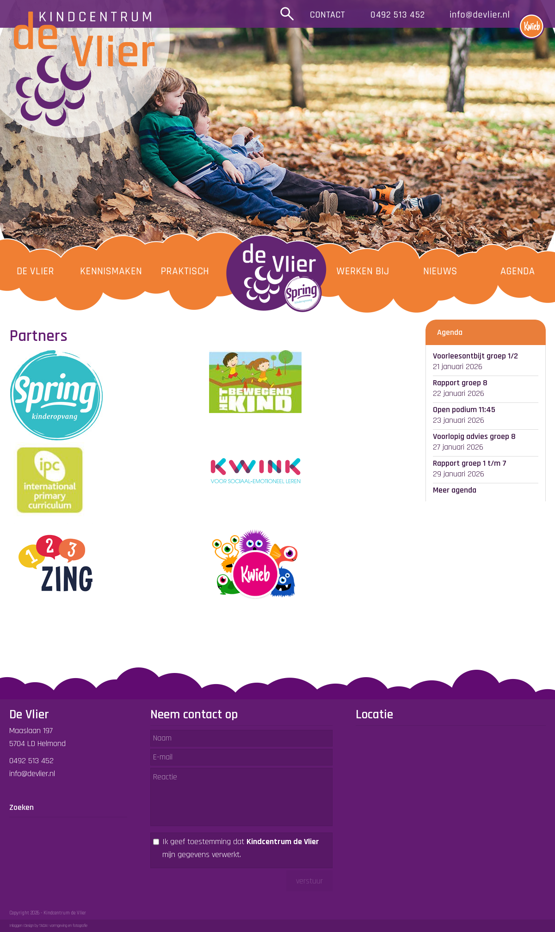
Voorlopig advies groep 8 (474, 436)
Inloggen (15, 925)
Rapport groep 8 (460, 382)
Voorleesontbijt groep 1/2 (475, 356)
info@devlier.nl (32, 773)
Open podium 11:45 (464, 409)
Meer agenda (454, 490)
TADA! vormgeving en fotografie (63, 925)
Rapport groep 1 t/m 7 (469, 463)
